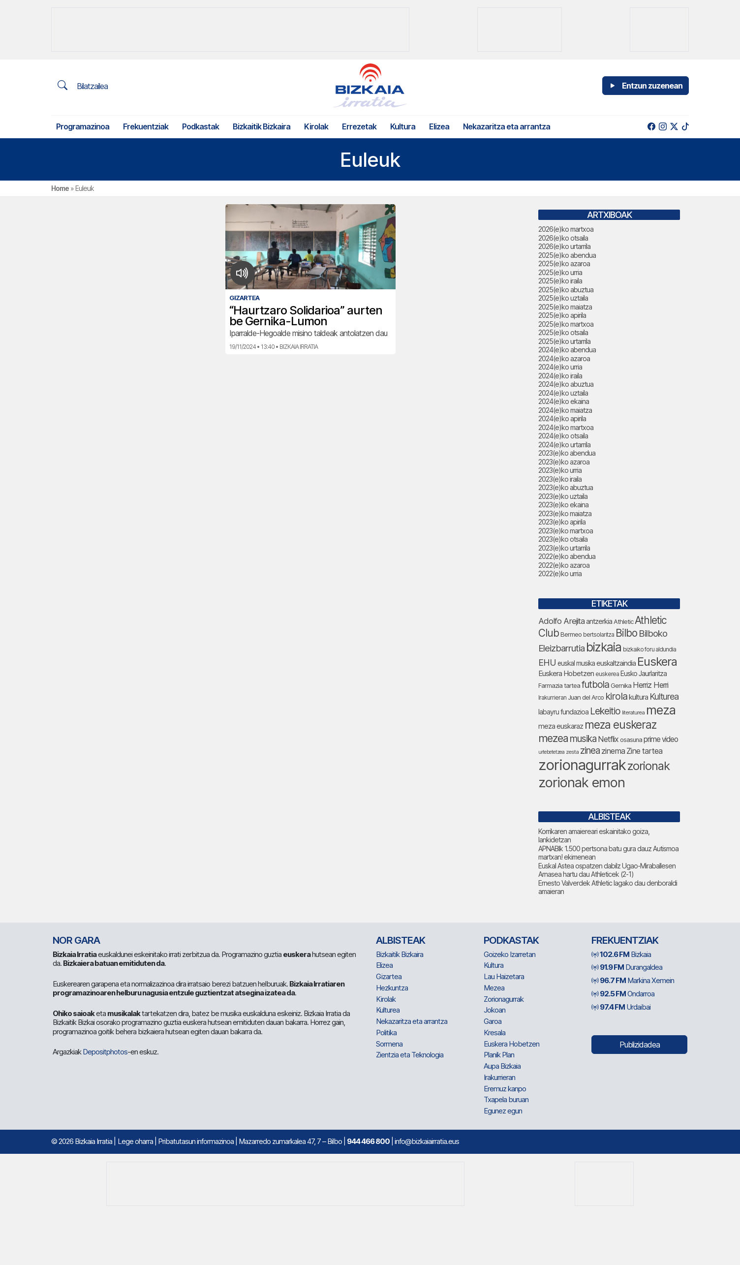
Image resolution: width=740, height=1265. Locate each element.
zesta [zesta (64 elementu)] (572, 751)
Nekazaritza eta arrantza (506, 126)
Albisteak (400, 940)
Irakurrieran (499, 1077)
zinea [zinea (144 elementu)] (590, 750)
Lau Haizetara (504, 976)
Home (60, 188)
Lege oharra (135, 1141)
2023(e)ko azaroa (563, 462)
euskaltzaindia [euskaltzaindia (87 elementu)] (616, 663)
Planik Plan (499, 1054)
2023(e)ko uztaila (562, 496)
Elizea (439, 126)
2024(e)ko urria (560, 367)
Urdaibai (620, 1007)
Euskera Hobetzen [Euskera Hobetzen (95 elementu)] (566, 673)
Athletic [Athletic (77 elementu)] (623, 621)
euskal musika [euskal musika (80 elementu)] (576, 663)
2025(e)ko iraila (560, 281)
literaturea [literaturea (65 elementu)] (633, 712)
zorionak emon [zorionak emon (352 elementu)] (581, 782)
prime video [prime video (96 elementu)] (661, 739)
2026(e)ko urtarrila (564, 246)
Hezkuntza (392, 987)
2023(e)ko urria (560, 470)
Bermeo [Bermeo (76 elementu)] (571, 634)
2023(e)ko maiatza (564, 513)
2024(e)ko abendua (567, 349)
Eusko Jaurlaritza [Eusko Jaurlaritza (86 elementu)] (643, 673)
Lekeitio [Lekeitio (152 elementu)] (605, 711)
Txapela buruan (506, 1099)
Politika (386, 1032)
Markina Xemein (632, 980)
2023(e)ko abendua (566, 453)
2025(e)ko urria (560, 272)
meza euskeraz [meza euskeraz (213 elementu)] (620, 724)
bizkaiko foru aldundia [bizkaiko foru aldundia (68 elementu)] (649, 649)
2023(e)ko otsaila (562, 539)
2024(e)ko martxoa (565, 427)
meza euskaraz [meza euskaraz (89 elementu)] (560, 726)
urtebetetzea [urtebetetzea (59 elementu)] (551, 752)
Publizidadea (639, 1044)
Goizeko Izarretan (509, 954)
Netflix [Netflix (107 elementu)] (608, 739)
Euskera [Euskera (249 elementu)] (657, 661)
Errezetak (359, 126)
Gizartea (388, 976)
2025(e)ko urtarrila (564, 341)
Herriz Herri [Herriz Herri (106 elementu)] (650, 685)
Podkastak (200, 126)
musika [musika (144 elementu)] (583, 738)
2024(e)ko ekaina (563, 401)
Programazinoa (82, 126)
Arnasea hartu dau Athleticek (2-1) (586, 874)
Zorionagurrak (504, 999)
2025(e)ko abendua (567, 255)
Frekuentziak (145, 126)
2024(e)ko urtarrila (564, 444)
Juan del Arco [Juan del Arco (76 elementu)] (586, 697)
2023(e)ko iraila (560, 479)
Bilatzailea (83, 86)
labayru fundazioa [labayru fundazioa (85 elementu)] (563, 712)
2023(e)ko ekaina (563, 504)
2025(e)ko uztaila (563, 298)
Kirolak (316, 126)
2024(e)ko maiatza (565, 410)
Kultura (402, 126)
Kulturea (388, 1010)
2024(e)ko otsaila (563, 436)
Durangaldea (626, 967)
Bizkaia (621, 954)
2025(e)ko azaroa (564, 263)
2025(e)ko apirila (562, 315)
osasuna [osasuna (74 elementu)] (631, 739)
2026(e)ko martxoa (565, 229)
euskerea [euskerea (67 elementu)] (607, 674)
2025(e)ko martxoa (565, 324)
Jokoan (494, 1010)
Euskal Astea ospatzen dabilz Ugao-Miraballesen (607, 866)
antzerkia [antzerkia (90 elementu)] (599, 621)
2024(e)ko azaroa (564, 358)
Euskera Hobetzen (511, 1044)
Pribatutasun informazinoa (196, 1141)
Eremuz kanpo (505, 1088)
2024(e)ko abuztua (565, 384)
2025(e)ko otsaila (563, 332)
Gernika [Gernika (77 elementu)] (621, 685)
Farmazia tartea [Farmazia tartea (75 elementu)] (559, 685)
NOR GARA (76, 940)
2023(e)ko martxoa (565, 530)
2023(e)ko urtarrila (564, 548)
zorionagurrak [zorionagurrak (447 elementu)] (582, 764)
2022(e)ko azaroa (563, 565)
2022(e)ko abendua (566, 556)
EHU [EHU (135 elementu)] (547, 662)
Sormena (389, 1044)
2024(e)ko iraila (560, 375)
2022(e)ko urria (560, 573)
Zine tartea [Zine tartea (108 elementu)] (644, 751)
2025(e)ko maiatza (565, 307)
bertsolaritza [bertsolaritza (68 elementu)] (598, 634)
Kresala (494, 1032)
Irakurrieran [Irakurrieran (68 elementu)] (552, 697)
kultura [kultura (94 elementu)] (638, 697)
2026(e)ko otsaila (563, 238)
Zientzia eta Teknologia (409, 1054)
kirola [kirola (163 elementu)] (616, 696)
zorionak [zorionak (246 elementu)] (648, 766)
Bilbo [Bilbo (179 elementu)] (626, 633)
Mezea (494, 987)
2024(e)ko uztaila (563, 393)
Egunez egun (503, 1110)
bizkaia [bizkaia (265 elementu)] (603, 647)
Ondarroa (622, 993)
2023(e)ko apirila (562, 522)
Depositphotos (105, 1051)
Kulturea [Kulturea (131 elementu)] (663, 696)
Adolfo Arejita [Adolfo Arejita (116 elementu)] (561, 621)
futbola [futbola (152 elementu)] (595, 684)
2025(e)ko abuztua (565, 289)
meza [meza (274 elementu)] (661, 710)
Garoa (492, 1021)
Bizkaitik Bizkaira (261, 126)
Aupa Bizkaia (502, 1066)
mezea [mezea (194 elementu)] (553, 738)
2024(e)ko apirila (562, 418)
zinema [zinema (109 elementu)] (613, 751)
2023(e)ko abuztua (565, 487)
